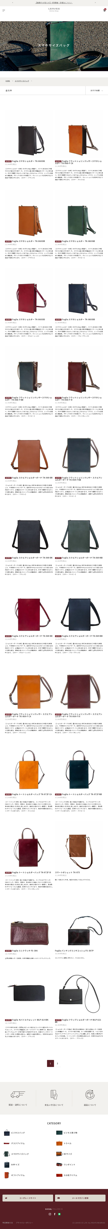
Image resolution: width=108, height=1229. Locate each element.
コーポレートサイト (28, 1198)
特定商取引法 (7, 1222)
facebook (55, 1214)
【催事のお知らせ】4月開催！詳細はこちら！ (54, 2)
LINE (59, 1214)
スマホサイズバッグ (22, 81)
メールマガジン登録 (80, 1198)
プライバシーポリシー (24, 1222)
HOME (8, 81)
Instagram (50, 1214)
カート (104, 10)
